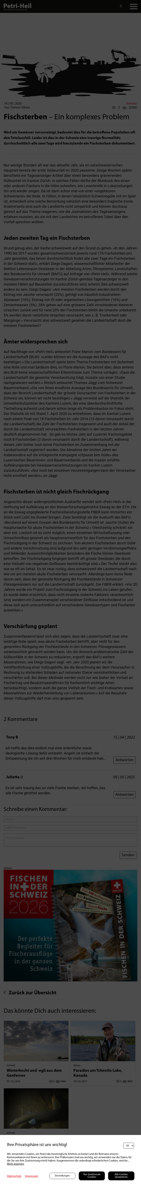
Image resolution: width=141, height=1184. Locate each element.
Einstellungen (62, 1175)
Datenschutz (14, 1176)
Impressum (31, 1176)
